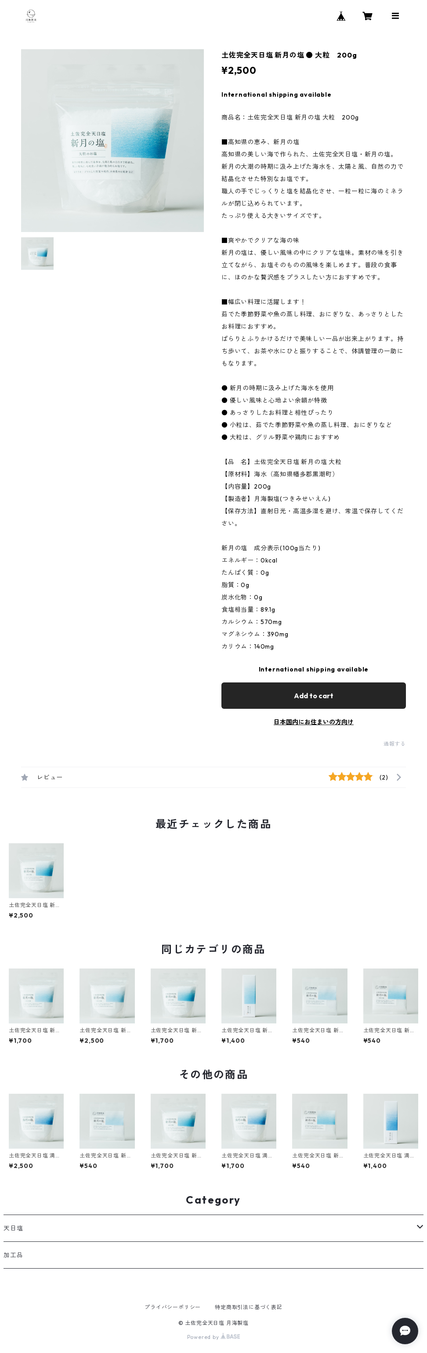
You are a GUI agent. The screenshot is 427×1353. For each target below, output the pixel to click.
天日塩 (13, 1228)
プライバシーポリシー (173, 1307)
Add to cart (313, 695)
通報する (395, 743)
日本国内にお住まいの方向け (314, 722)
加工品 (13, 1255)
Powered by (213, 1337)
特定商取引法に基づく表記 (248, 1307)
